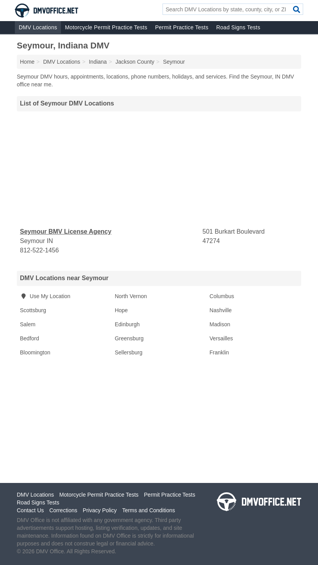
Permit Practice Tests (181, 27)
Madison (219, 324)
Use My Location (45, 296)
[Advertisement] (159, 169)
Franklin (219, 352)
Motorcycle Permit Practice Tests (106, 27)
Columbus (221, 296)
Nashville (220, 310)
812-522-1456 (39, 250)
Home (27, 62)
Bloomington (35, 352)
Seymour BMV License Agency (65, 231)
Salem (28, 324)
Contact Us (30, 510)
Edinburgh (127, 324)
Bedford (29, 338)
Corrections (63, 510)
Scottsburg (33, 310)
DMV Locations (38, 27)
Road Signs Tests (238, 27)
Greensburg (129, 338)
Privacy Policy (100, 510)
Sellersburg (129, 352)
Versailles (221, 338)
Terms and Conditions (148, 510)
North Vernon (131, 296)
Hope (121, 310)
